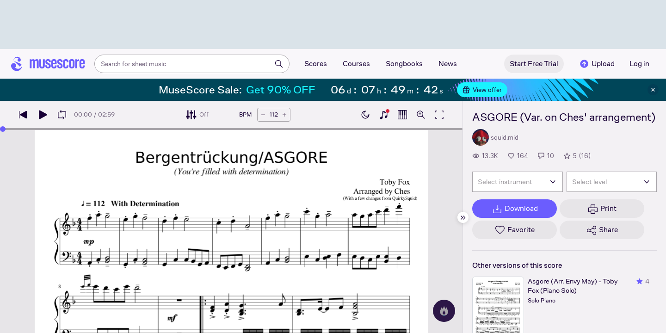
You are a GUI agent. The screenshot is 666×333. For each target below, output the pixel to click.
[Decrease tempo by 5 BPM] (263, 114)
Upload (597, 63)
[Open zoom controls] (421, 114)
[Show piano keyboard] (384, 114)
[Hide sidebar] (463, 217)
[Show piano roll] (402, 114)
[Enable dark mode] (365, 114)
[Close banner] (653, 89)
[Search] (279, 64)
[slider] (231, 129)
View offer (482, 89)
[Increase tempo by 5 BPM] (284, 114)
